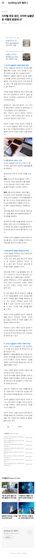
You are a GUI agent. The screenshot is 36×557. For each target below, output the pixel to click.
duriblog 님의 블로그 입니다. (11, 533)
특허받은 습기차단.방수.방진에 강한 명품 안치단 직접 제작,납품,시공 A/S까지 (12, 58)
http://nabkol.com (11, 37)
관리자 (24, 553)
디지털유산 (6, 433)
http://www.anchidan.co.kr (13, 51)
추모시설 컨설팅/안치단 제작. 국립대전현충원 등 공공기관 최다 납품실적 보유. (12, 44)
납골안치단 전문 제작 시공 (12, 41)
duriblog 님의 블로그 (18, 2)
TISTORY (18, 553)
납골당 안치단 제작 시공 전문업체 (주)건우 (12, 54)
